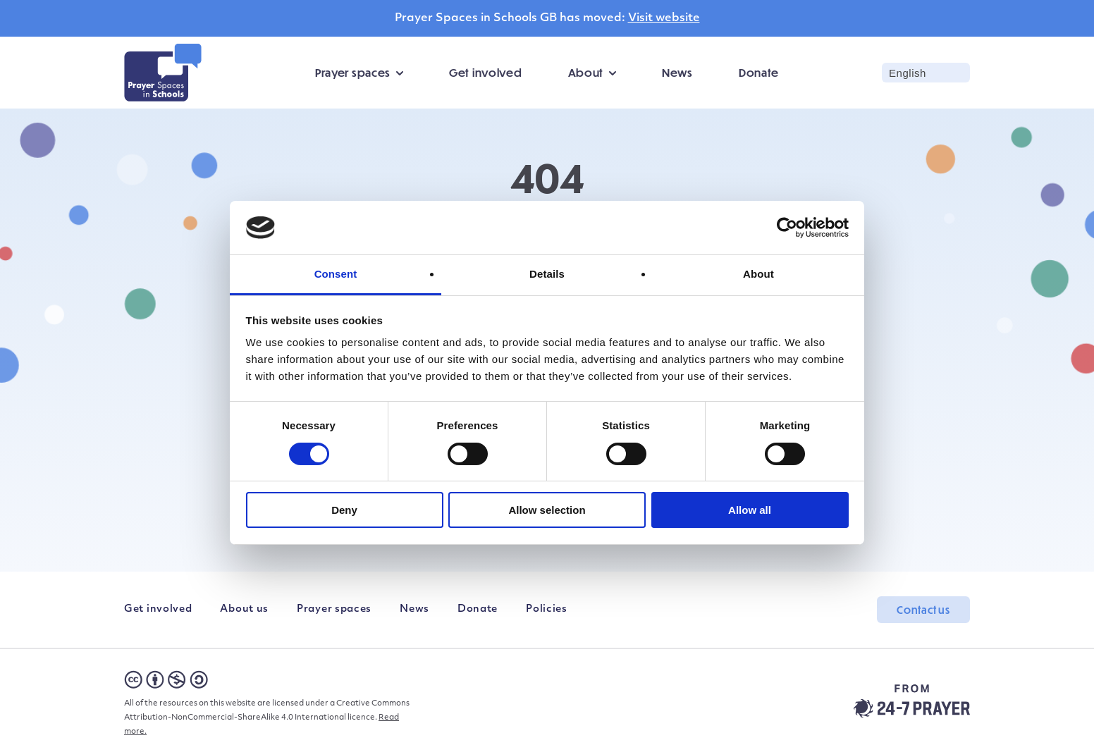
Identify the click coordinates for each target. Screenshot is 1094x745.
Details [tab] (547, 274)
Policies (546, 609)
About (586, 72)
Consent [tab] (335, 274)
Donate (759, 72)
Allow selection (546, 510)
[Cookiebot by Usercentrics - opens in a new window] (787, 227)
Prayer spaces (353, 72)
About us (244, 609)
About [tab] (758, 274)
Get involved (485, 72)
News (677, 72)
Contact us (923, 609)
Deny (344, 510)
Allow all (749, 510)
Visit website (664, 18)
